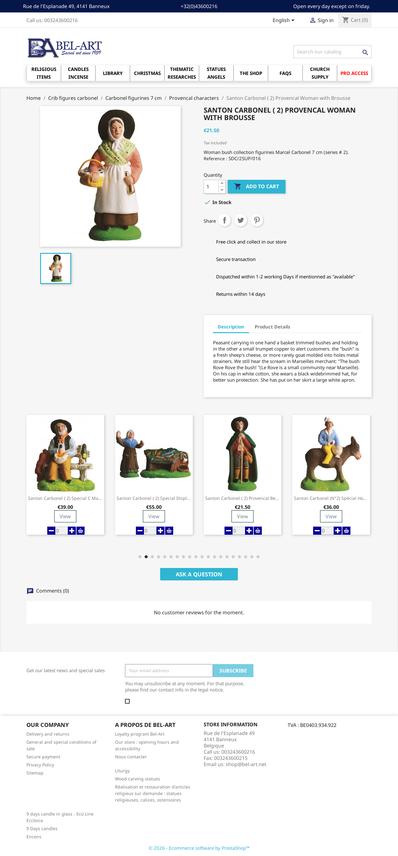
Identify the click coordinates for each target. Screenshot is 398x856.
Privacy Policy (40, 765)
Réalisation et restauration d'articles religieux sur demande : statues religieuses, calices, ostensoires (152, 793)
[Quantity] (211, 186)
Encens (33, 837)
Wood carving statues (137, 779)
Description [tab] (231, 326)
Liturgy (122, 771)
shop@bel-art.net (246, 764)
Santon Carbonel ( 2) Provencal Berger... (242, 498)
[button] (140, 557)
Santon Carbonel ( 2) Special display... (154, 498)
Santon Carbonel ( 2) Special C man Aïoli (65, 498)
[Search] (333, 51)
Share (224, 220)
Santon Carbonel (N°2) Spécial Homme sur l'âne (331, 498)
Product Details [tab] (272, 326)
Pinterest (257, 220)
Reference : (215, 158)
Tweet (240, 220)
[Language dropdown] (285, 21)
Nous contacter (131, 757)
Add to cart (256, 187)
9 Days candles (42, 828)
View (65, 516)
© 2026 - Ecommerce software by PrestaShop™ (199, 848)
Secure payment (43, 757)
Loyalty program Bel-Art (139, 734)
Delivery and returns (47, 734)
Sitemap (35, 773)
